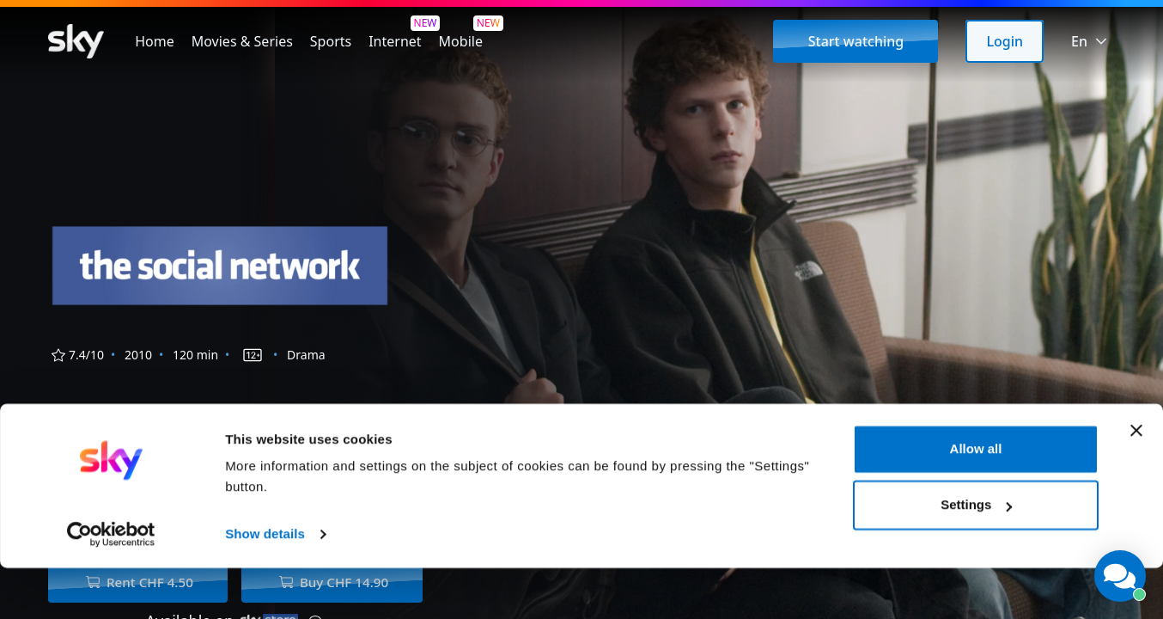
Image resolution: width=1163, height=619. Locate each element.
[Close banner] (1136, 481)
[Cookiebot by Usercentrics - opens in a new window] (111, 585)
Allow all (976, 500)
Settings (976, 556)
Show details (265, 585)
